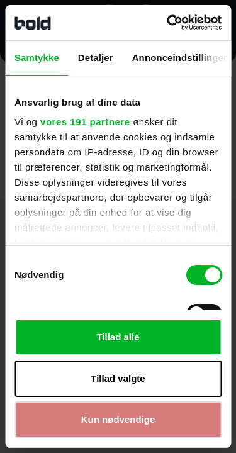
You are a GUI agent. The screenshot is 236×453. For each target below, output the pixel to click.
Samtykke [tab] (36, 57)
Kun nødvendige (118, 419)
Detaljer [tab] (95, 57)
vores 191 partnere (85, 121)
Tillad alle (117, 337)
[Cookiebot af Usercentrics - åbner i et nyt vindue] (168, 22)
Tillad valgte (118, 378)
